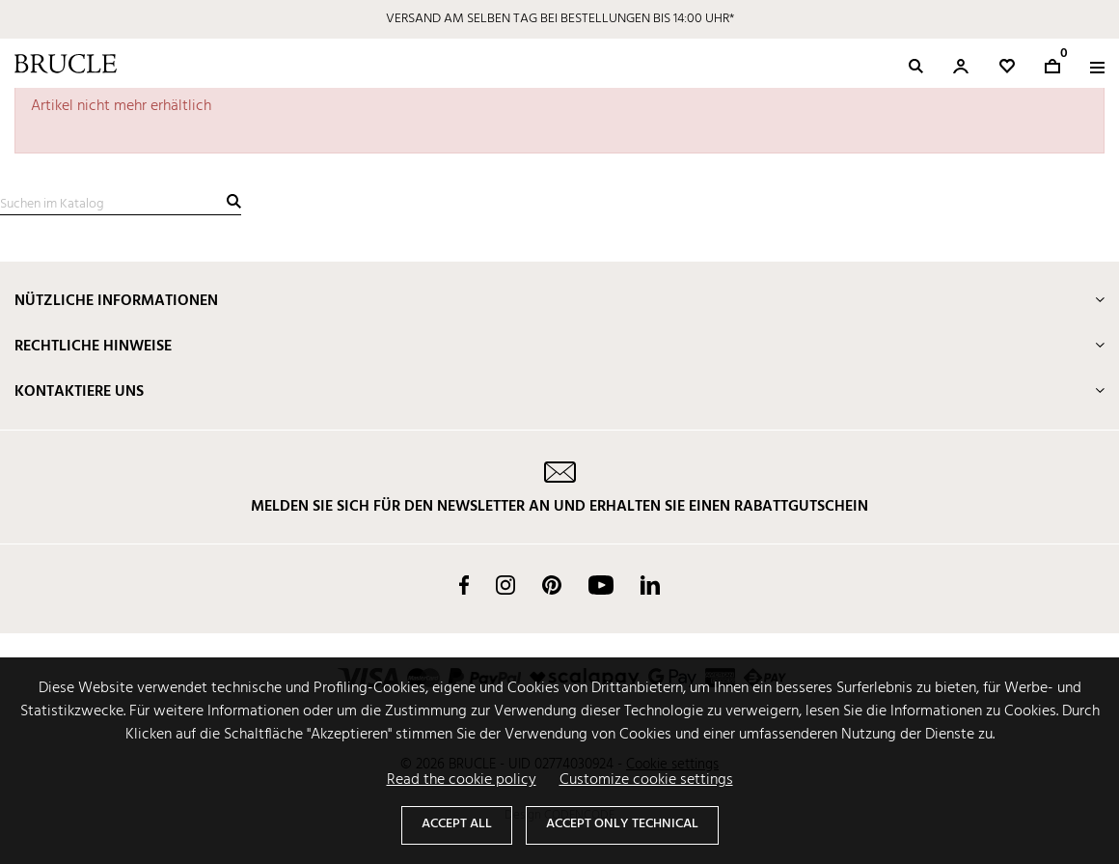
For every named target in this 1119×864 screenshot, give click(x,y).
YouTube (601, 585)
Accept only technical (622, 824)
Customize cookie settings (646, 780)
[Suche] (120, 204)
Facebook (464, 585)
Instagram (505, 585)
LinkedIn (650, 585)
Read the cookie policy (461, 780)
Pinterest (551, 585)
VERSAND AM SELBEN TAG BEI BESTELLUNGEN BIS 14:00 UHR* (560, 19)
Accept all (457, 824)
